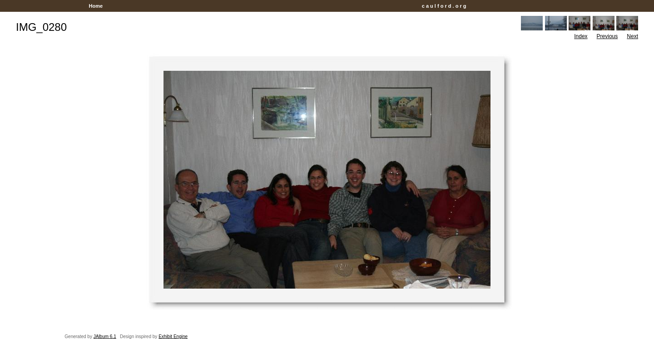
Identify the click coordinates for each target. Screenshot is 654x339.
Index (580, 36)
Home (95, 6)
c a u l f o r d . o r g (444, 6)
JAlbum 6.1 (105, 336)
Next (632, 36)
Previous (607, 36)
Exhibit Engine (173, 336)
